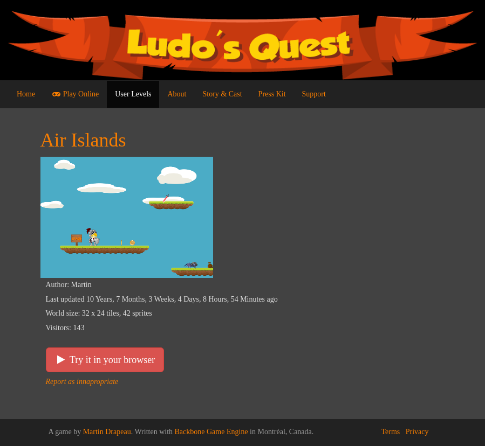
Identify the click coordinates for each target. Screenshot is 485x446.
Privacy (417, 432)
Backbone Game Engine (211, 432)
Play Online (75, 94)
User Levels (133, 94)
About (176, 94)
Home (26, 94)
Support (314, 94)
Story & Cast (222, 94)
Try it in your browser (105, 359)
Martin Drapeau (107, 432)
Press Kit (272, 94)
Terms (390, 432)
